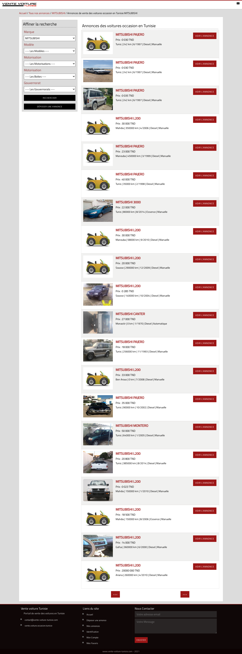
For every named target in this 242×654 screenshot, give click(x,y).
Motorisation (32, 57)
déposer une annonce (49, 106)
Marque (29, 31)
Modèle (29, 44)
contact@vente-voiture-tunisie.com (41, 620)
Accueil (22, 13)
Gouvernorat (32, 82)
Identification (93, 631)
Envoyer (141, 640)
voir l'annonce (204, 36)
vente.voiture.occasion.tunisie (38, 625)
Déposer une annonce (96, 620)
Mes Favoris (92, 643)
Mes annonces (93, 626)
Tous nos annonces (39, 13)
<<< (115, 594)
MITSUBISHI (58, 13)
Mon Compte (92, 637)
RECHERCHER (50, 97)
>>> (185, 594)
